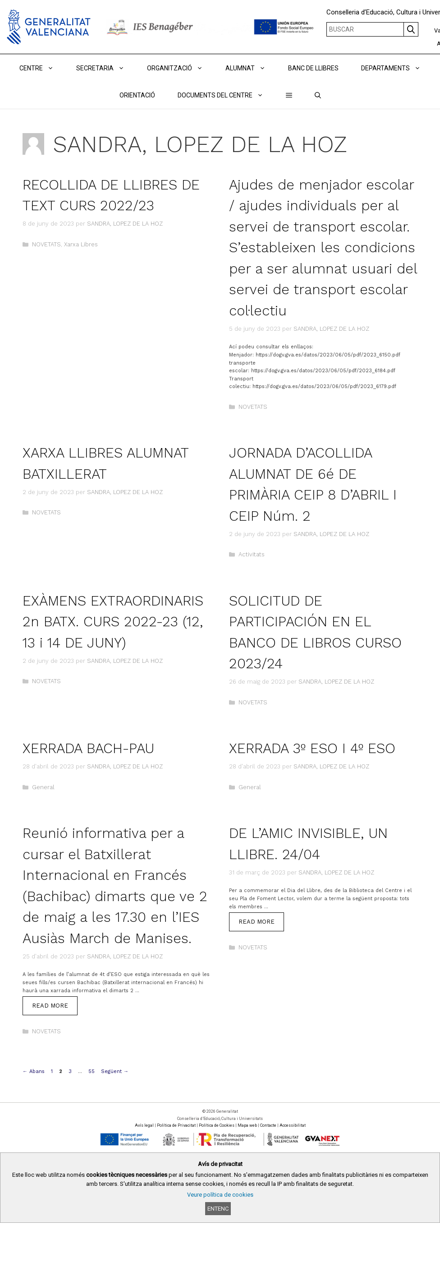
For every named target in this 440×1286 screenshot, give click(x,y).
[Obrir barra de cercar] (317, 95)
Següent (114, 1071)
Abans (34, 1071)
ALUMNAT (251, 68)
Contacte (268, 1125)
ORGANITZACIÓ (180, 68)
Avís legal (144, 1125)
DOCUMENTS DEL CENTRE (226, 95)
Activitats (251, 554)
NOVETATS (46, 244)
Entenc (218, 1208)
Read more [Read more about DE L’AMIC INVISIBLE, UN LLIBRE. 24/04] (256, 921)
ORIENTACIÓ (137, 95)
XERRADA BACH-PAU (88, 748)
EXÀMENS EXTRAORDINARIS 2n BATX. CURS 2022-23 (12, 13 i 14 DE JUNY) (113, 621)
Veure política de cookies (220, 1194)
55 (92, 1071)
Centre (42, 68)
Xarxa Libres (81, 244)
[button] (289, 95)
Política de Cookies (216, 1125)
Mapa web (247, 1125)
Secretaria (106, 68)
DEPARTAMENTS (396, 68)
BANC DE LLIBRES (313, 68)
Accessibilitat (293, 1125)
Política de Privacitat (176, 1125)
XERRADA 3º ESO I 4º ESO (312, 748)
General (43, 787)
